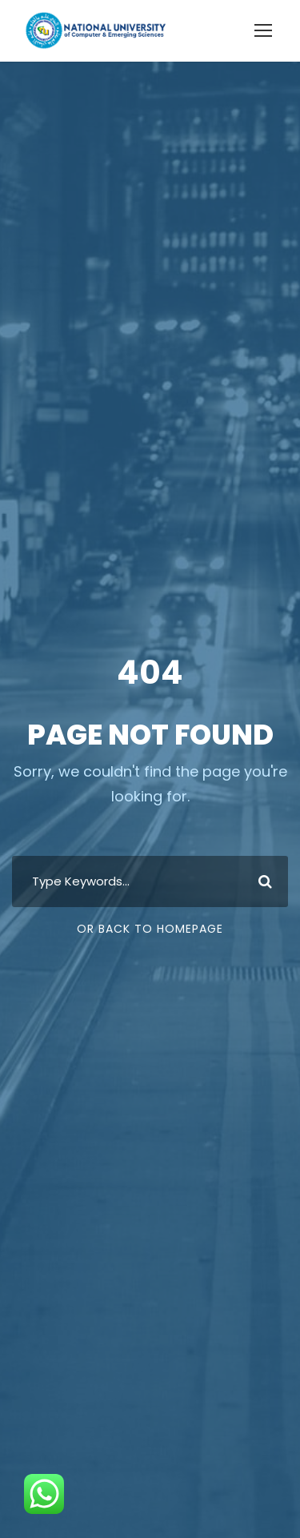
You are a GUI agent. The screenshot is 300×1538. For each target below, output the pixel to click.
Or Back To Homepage (150, 929)
